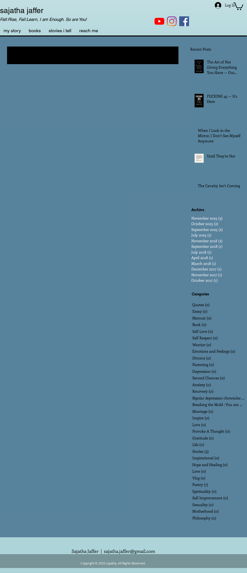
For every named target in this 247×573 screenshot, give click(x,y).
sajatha (12, 10)
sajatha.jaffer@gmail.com (129, 551)
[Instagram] (172, 21)
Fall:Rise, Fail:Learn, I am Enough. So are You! (43, 19)
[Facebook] (184, 21)
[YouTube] (159, 21)
